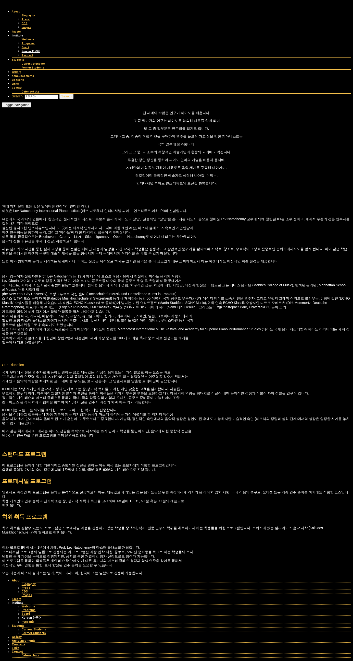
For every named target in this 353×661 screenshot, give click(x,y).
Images (26, 27)
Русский (27, 55)
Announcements (23, 76)
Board (25, 47)
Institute (17, 35)
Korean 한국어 (31, 51)
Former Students (33, 67)
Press (26, 19)
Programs (28, 43)
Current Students (33, 63)
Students (18, 59)
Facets (16, 31)
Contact (17, 87)
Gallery (16, 72)
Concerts (18, 79)
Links (15, 83)
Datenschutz (30, 91)
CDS (24, 23)
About (16, 11)
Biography (28, 15)
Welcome (28, 39)
